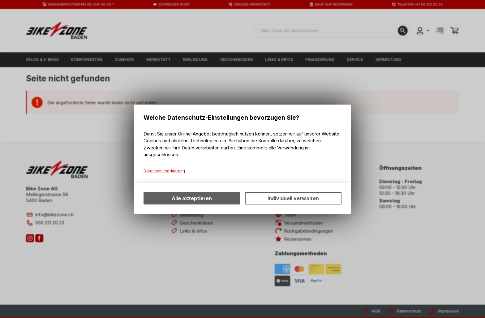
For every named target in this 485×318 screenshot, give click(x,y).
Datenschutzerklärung (164, 171)
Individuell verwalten (293, 198)
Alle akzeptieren (192, 198)
